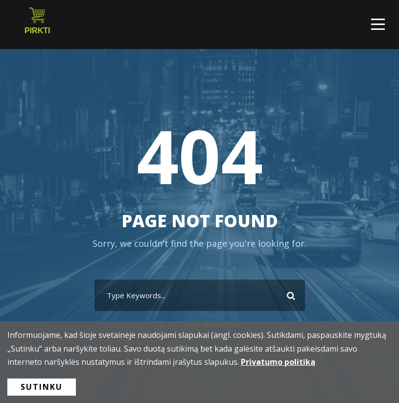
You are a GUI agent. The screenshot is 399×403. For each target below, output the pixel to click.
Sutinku (42, 386)
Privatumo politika (278, 361)
